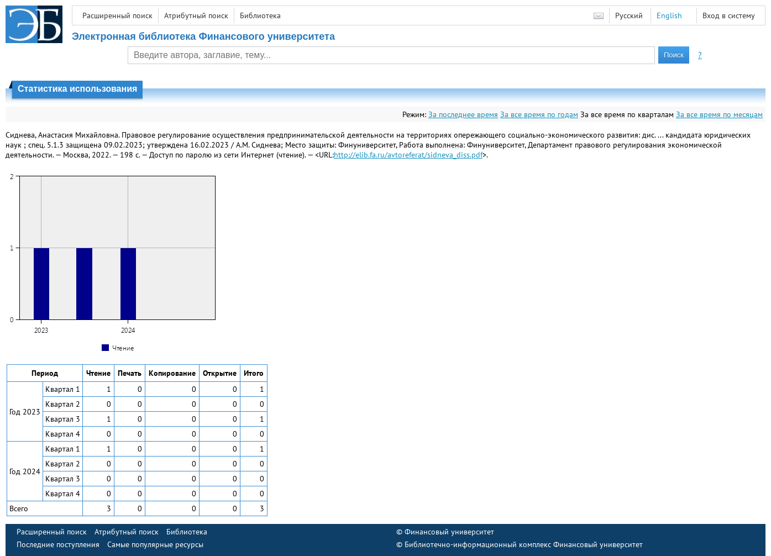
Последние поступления (58, 544)
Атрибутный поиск (196, 15)
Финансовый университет (449, 532)
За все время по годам (539, 114)
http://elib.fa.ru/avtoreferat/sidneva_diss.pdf (408, 155)
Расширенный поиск (117, 15)
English (669, 15)
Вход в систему (728, 15)
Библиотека (260, 15)
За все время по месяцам (719, 114)
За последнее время (463, 114)
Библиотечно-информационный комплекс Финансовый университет (524, 544)
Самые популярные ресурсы (155, 544)
